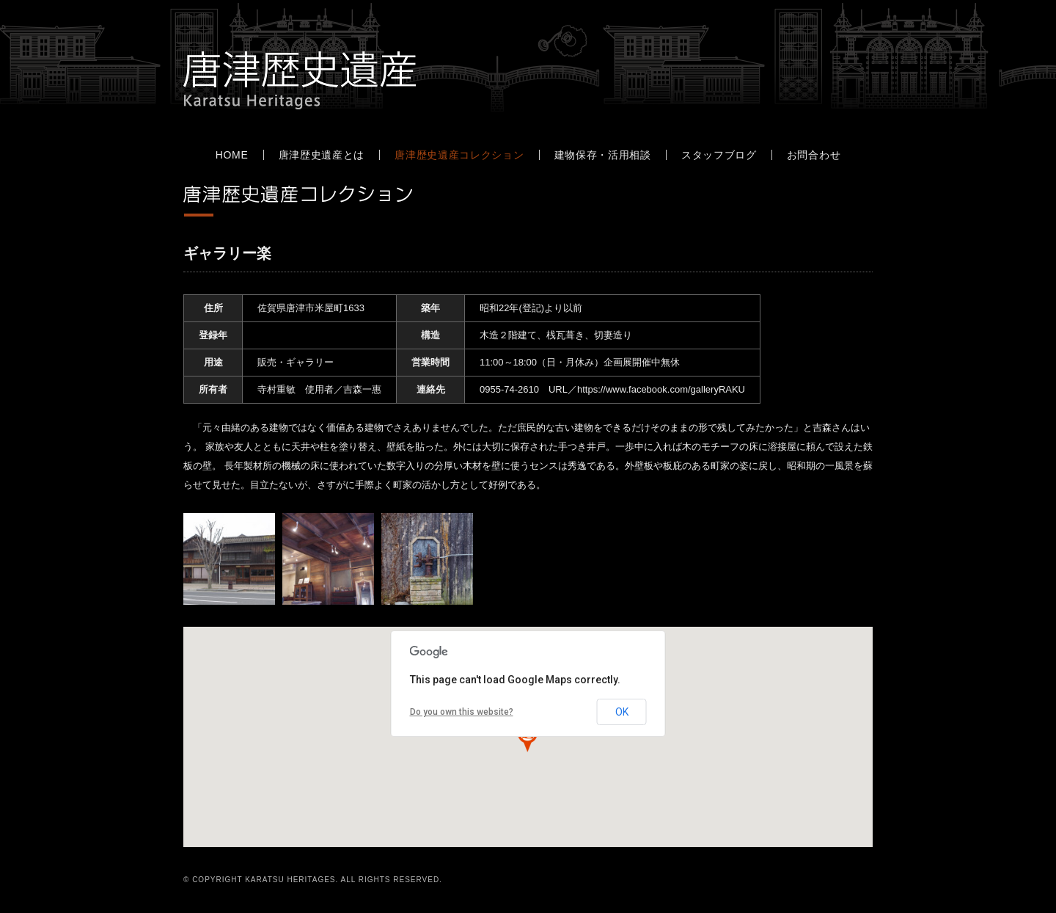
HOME (232, 155)
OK (621, 712)
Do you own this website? (461, 712)
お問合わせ (814, 155)
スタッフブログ (719, 155)
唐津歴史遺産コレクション (459, 155)
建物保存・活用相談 (602, 155)
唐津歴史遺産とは (322, 155)
